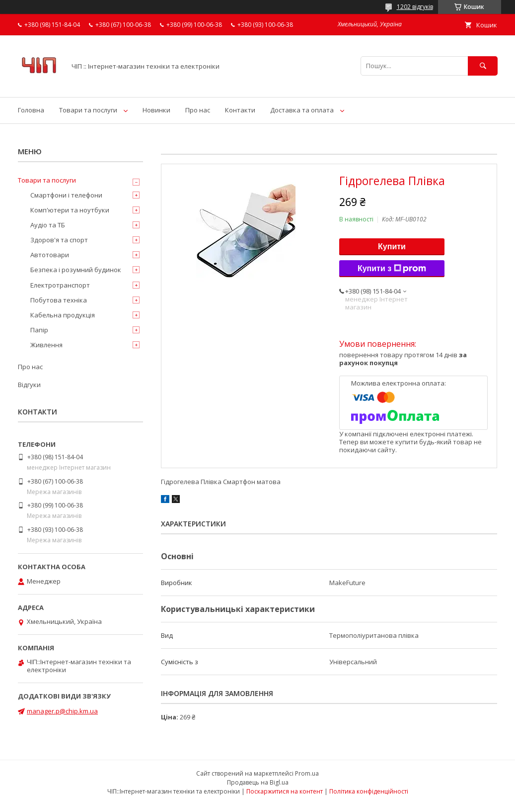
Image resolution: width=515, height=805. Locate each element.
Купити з (392, 268)
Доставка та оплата (302, 109)
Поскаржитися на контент (284, 791)
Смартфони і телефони (66, 195)
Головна (31, 109)
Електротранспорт (60, 285)
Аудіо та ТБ (47, 224)
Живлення (46, 344)
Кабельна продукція (62, 314)
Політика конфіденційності (368, 791)
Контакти (240, 109)
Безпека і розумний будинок (75, 269)
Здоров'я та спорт (59, 239)
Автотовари (49, 254)
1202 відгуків (415, 6)
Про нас (197, 109)
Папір (39, 329)
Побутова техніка (58, 300)
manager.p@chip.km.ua (62, 711)
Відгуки (29, 384)
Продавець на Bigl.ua (258, 782)
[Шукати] (483, 66)
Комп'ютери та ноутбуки (69, 209)
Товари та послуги (88, 109)
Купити (392, 246)
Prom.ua (307, 773)
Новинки (156, 109)
